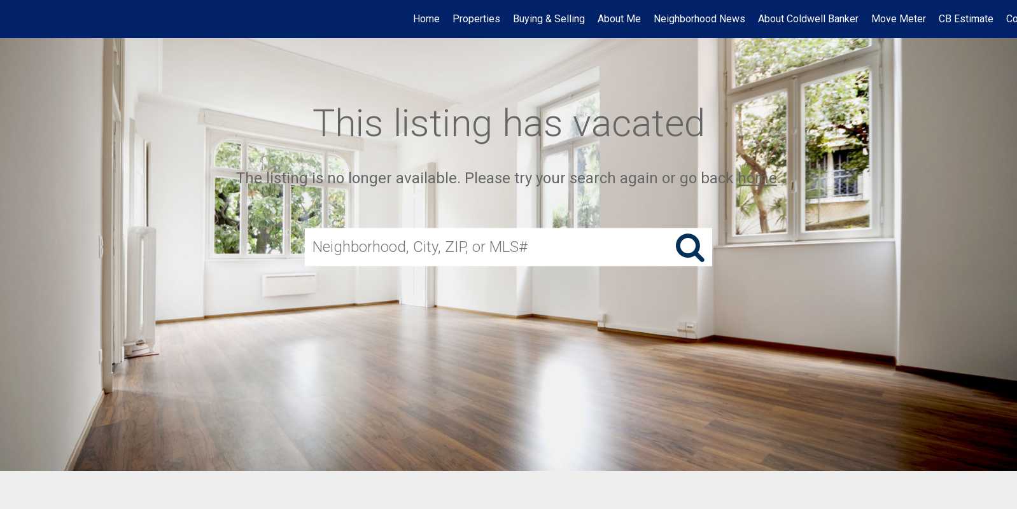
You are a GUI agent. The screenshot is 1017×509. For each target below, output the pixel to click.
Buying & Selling (549, 19)
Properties (476, 19)
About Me (619, 19)
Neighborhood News (699, 19)
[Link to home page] (16, 19)
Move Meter (898, 19)
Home (426, 19)
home (757, 178)
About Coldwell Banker (808, 19)
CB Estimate (966, 19)
